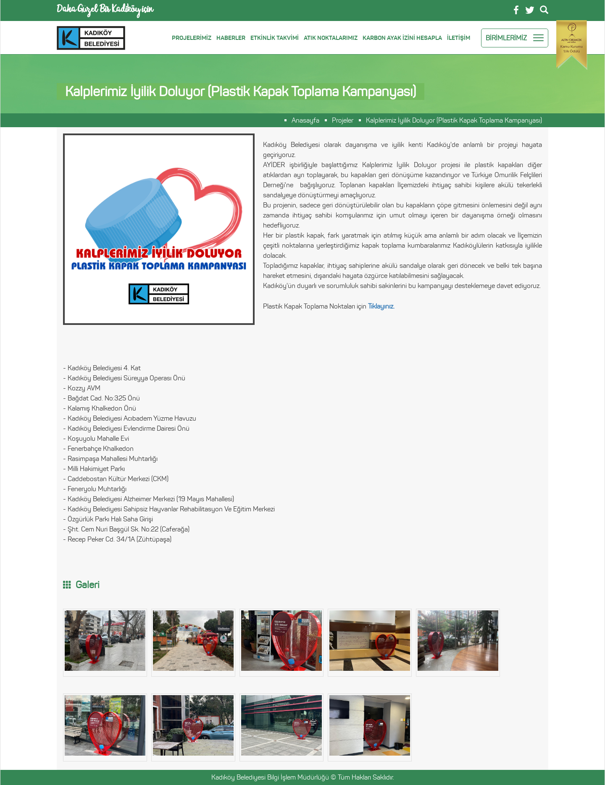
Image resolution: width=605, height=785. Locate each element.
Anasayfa (305, 120)
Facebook (516, 9)
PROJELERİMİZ (191, 38)
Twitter (530, 10)
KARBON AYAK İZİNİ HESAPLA (402, 38)
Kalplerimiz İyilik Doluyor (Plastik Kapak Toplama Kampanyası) (454, 120)
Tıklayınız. (381, 306)
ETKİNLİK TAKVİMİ (274, 38)
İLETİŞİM (458, 38)
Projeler (342, 120)
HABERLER (230, 38)
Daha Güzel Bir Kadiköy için (105, 10)
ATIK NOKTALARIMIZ (331, 38)
